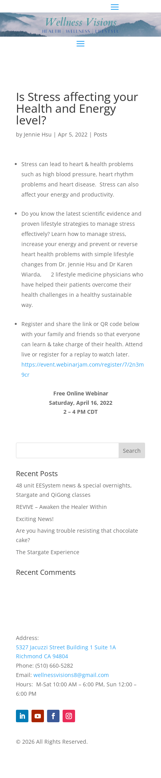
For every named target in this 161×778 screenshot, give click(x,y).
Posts (100, 134)
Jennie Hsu (38, 134)
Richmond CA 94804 (42, 656)
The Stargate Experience (47, 552)
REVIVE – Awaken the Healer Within (61, 506)
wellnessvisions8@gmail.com (71, 675)
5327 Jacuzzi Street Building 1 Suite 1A (66, 647)
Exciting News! (35, 519)
